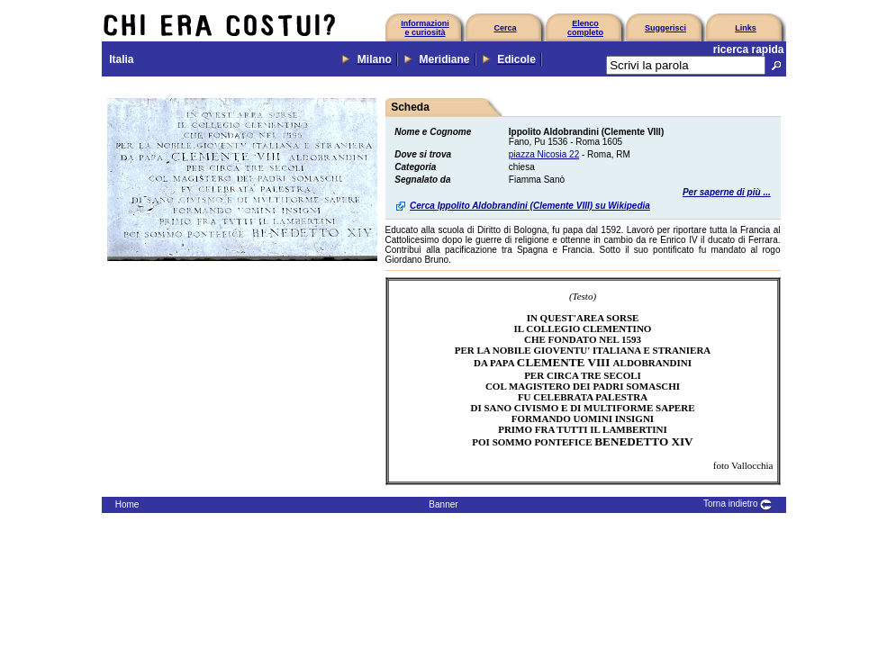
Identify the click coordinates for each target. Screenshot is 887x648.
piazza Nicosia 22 (544, 154)
